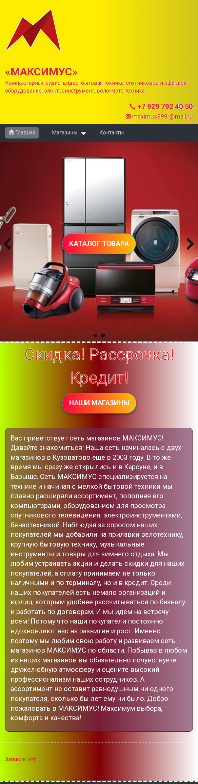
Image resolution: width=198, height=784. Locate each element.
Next (187, 242)
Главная (21, 132)
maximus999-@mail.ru (159, 116)
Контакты (111, 132)
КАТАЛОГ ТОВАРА (99, 243)
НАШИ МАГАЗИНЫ (99, 403)
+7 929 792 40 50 (161, 106)
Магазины (65, 132)
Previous (11, 242)
